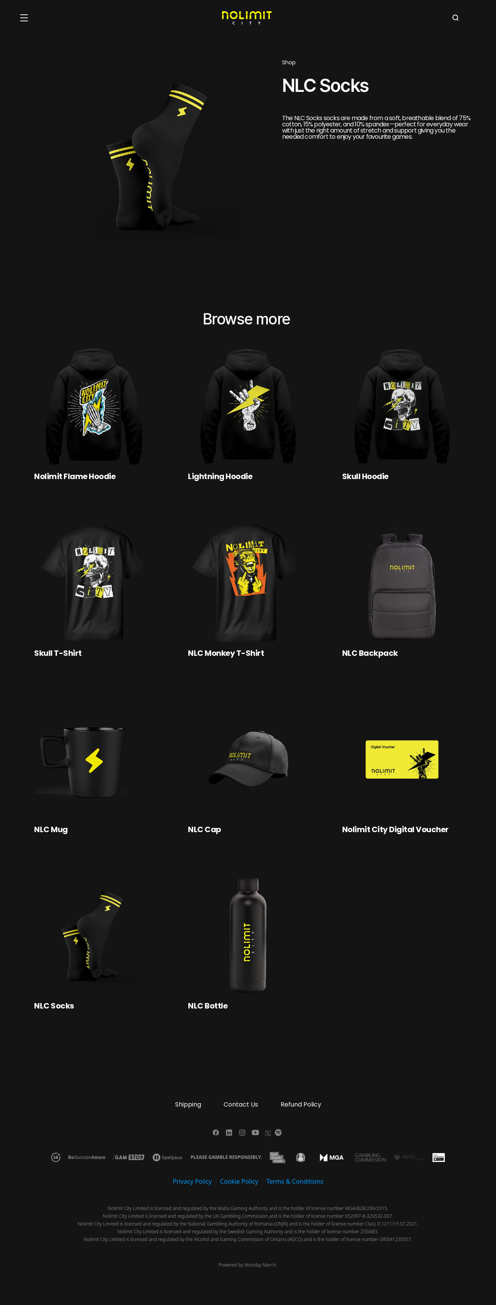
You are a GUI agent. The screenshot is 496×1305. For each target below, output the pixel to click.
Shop (289, 62)
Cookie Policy (239, 1181)
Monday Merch (260, 1265)
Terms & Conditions (294, 1181)
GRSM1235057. (396, 1239)
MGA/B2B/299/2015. (366, 1208)
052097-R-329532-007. (369, 1216)
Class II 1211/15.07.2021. (391, 1224)
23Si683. (369, 1231)
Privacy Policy (192, 1181)
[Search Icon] (456, 18)
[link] (94, 476)
